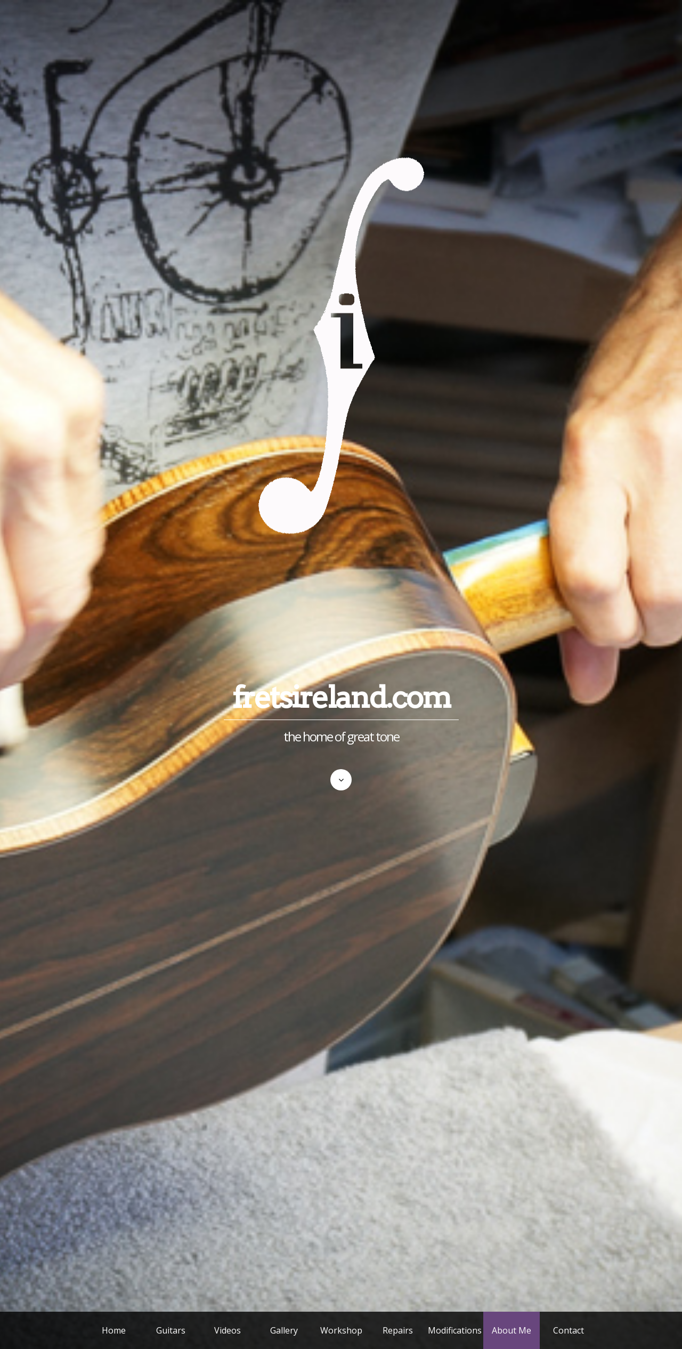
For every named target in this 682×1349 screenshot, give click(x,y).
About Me (511, 1330)
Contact (568, 1330)
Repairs (398, 1330)
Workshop (341, 1330)
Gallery (284, 1330)
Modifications (455, 1330)
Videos (227, 1330)
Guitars (170, 1330)
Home (114, 1330)
